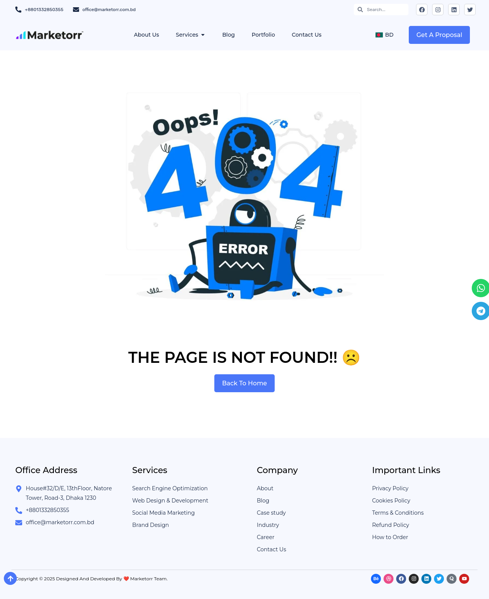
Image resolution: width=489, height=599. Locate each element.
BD (384, 35)
